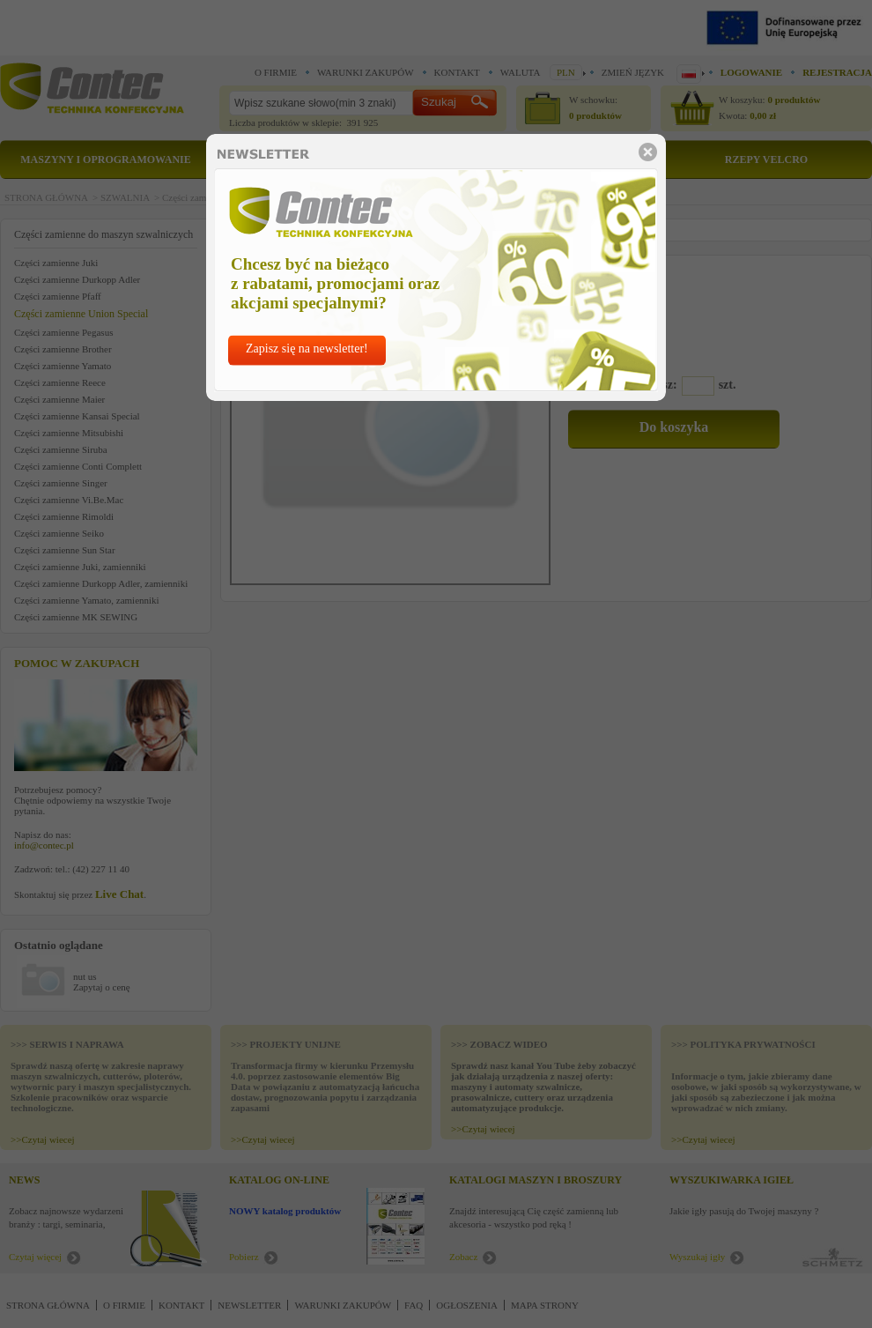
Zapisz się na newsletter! (307, 348)
